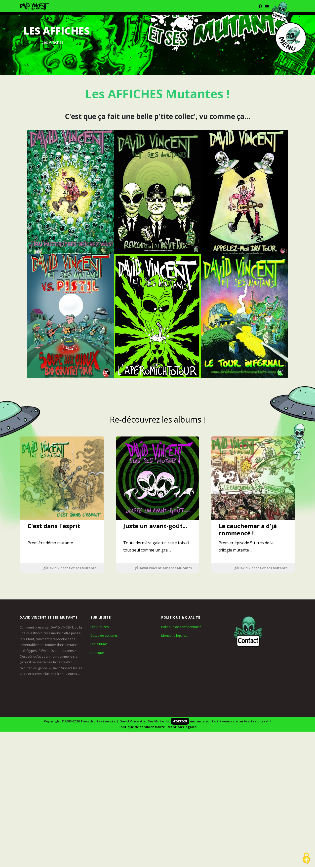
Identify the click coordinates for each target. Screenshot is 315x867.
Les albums (99, 644)
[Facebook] (260, 6)
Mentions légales (174, 635)
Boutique (97, 652)
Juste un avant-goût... (155, 526)
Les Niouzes (99, 627)
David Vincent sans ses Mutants (163, 568)
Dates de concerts (104, 635)
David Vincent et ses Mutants (69, 568)
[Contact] (248, 631)
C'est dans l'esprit (54, 526)
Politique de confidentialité (181, 627)
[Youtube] (267, 6)
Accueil (29, 42)
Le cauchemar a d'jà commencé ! (248, 529)
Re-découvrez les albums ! (157, 419)
